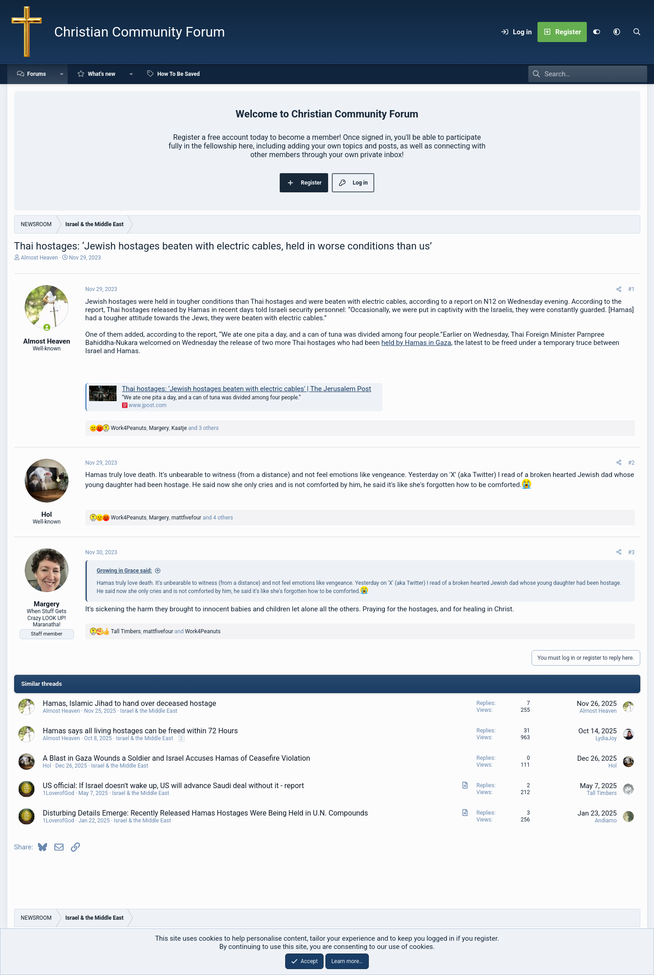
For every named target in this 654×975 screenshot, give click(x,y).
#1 (631, 289)
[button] (617, 32)
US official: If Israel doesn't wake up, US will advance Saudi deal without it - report (173, 785)
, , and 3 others (165, 428)
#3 (631, 552)
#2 (631, 463)
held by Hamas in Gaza (416, 343)
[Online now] (47, 327)
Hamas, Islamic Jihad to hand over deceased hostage (129, 703)
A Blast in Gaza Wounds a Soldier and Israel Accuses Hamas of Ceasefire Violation (176, 758)
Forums (36, 74)
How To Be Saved (178, 74)
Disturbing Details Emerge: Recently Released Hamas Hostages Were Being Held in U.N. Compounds (205, 813)
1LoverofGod (58, 793)
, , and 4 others (172, 517)
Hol (47, 766)
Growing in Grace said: (124, 570)
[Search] (637, 32)
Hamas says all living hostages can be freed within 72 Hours (140, 730)
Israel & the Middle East (148, 711)
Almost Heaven (39, 257)
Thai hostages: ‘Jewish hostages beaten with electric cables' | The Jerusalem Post (247, 389)
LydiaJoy (606, 738)
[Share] (619, 289)
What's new (101, 74)
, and (166, 631)
